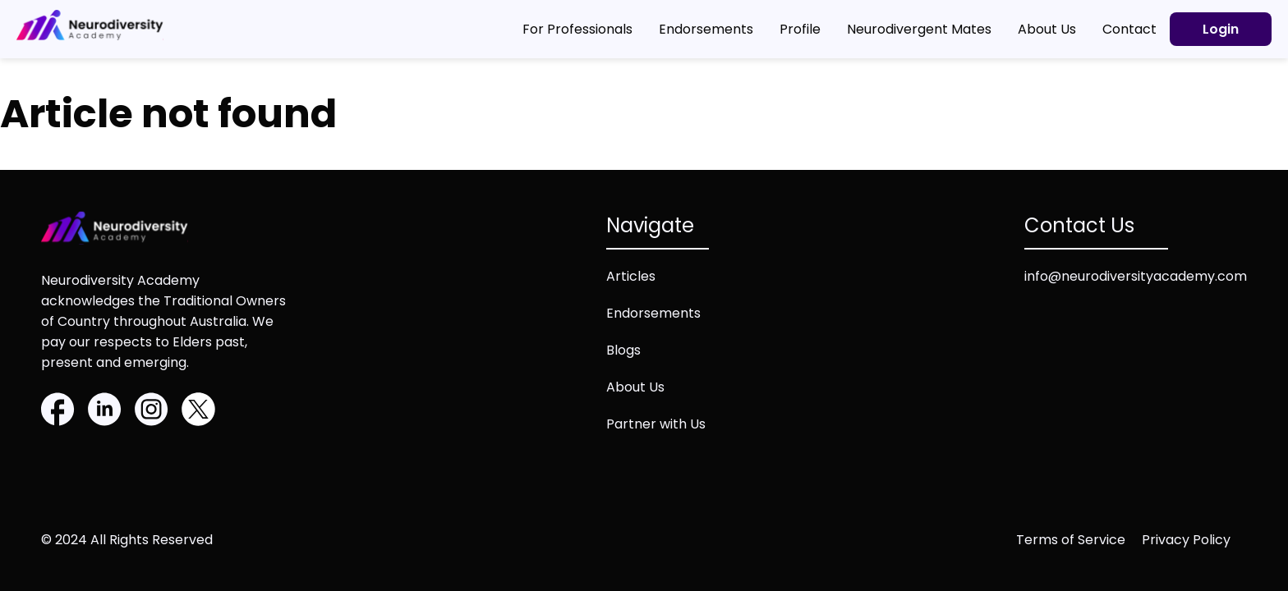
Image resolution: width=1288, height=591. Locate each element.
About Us (635, 387)
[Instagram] (151, 412)
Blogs (623, 350)
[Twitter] (198, 412)
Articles (631, 276)
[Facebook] (58, 412)
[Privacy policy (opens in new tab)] (1194, 539)
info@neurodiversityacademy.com (1135, 276)
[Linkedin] (105, 412)
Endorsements (653, 313)
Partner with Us (656, 424)
